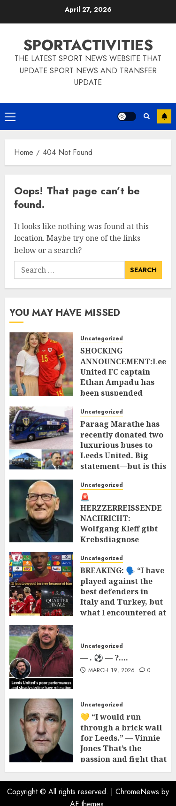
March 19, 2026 (111, 671)
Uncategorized (101, 339)
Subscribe (164, 116)
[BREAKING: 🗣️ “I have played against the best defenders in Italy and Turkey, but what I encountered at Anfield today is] (41, 584)
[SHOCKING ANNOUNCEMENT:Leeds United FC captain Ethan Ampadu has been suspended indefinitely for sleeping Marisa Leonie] (41, 364)
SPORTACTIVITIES (88, 45)
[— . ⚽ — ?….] (41, 657)
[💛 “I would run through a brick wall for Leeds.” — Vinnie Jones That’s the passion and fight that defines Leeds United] (41, 730)
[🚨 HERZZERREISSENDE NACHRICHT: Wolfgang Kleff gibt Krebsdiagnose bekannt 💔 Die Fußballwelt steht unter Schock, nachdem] (41, 511)
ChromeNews (137, 791)
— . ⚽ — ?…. (104, 657)
